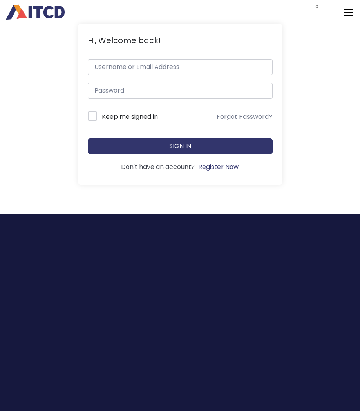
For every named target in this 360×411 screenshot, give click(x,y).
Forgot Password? (244, 116)
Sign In (180, 146)
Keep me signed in (130, 116)
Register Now (218, 166)
